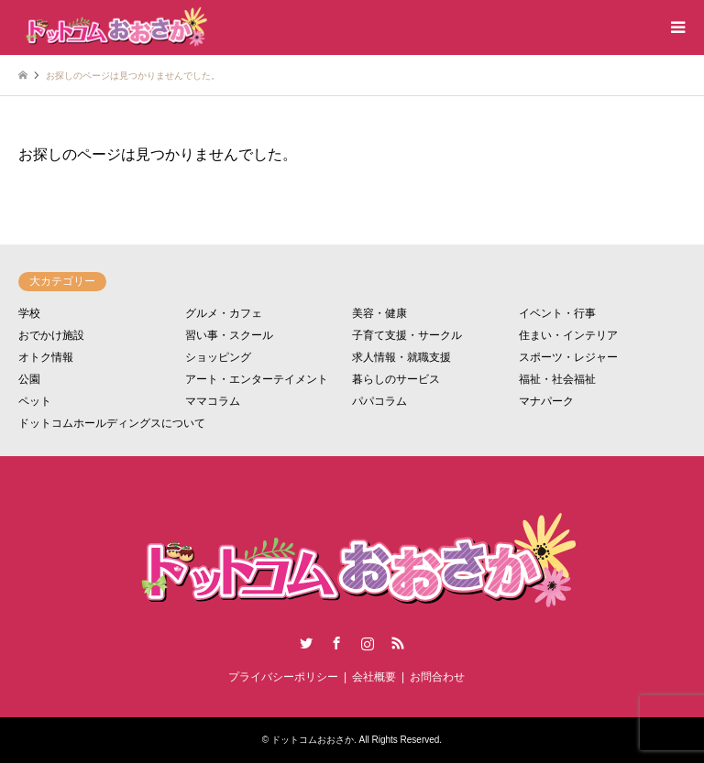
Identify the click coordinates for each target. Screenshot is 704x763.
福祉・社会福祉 (557, 379)
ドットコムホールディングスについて (111, 423)
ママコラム (212, 401)
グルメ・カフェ (223, 313)
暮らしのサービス (396, 379)
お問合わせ (437, 676)
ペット (34, 401)
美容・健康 (379, 313)
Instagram (367, 643)
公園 (29, 379)
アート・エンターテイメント (256, 379)
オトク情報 (45, 357)
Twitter (306, 643)
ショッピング (218, 357)
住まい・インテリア (568, 335)
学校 (29, 313)
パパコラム (379, 401)
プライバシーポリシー (283, 676)
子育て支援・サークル (407, 335)
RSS (397, 643)
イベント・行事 (557, 313)
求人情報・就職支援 (401, 357)
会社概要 (374, 676)
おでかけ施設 (51, 335)
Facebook (336, 643)
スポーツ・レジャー (568, 357)
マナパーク (546, 401)
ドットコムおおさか (312, 740)
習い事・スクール (229, 335)
